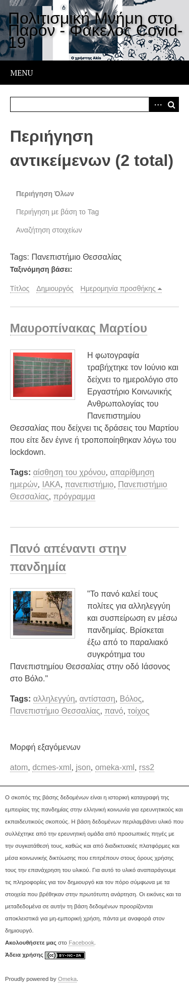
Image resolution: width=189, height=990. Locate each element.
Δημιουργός (54, 288)
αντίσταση (97, 698)
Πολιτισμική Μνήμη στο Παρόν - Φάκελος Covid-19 (95, 30)
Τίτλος (20, 288)
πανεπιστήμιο (89, 484)
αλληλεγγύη (54, 698)
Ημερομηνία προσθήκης (118, 288)
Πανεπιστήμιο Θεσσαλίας (55, 711)
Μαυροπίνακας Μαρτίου (78, 328)
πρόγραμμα (74, 496)
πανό (113, 711)
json (83, 767)
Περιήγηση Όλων (45, 194)
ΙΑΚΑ (51, 484)
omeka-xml (115, 767)
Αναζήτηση (171, 104)
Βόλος (131, 698)
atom (19, 767)
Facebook (81, 943)
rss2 (146, 767)
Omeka (67, 979)
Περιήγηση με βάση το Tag (57, 212)
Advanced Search (156, 104)
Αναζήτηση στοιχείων (49, 230)
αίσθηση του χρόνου (69, 472)
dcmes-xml (51, 767)
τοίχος (138, 711)
